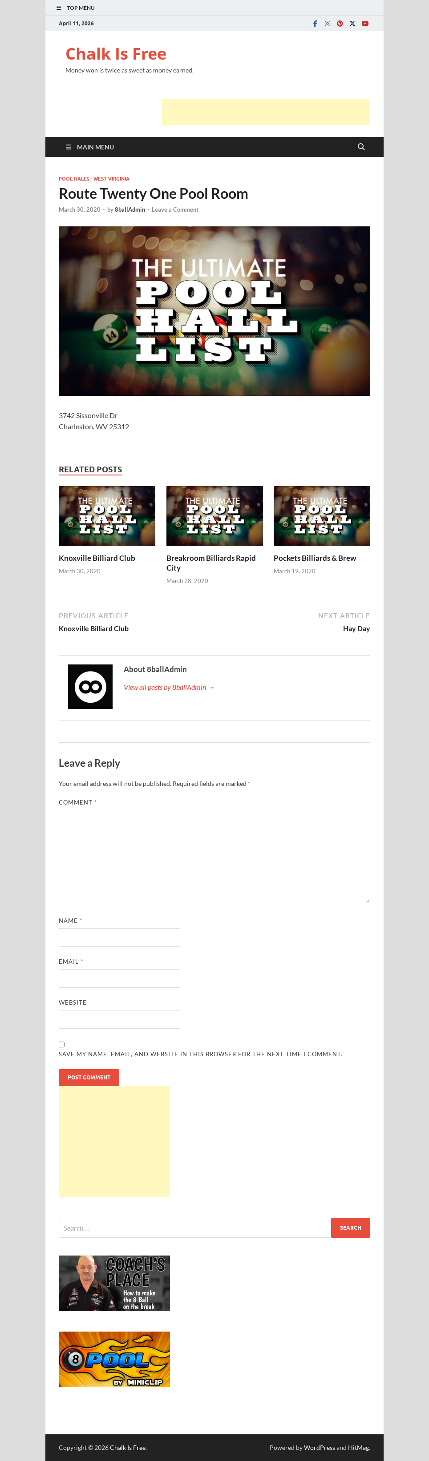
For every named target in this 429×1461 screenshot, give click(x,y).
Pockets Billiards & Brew (315, 558)
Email (71, 961)
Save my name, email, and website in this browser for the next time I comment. (201, 1054)
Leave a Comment (175, 209)
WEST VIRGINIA (111, 179)
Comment (78, 802)
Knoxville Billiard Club (97, 558)
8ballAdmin (130, 209)
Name (70, 920)
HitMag (358, 1447)
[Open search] (361, 147)
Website (73, 1002)
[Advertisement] (266, 112)
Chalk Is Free (115, 53)
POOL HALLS (74, 179)
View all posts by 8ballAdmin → (169, 687)
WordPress (319, 1447)
